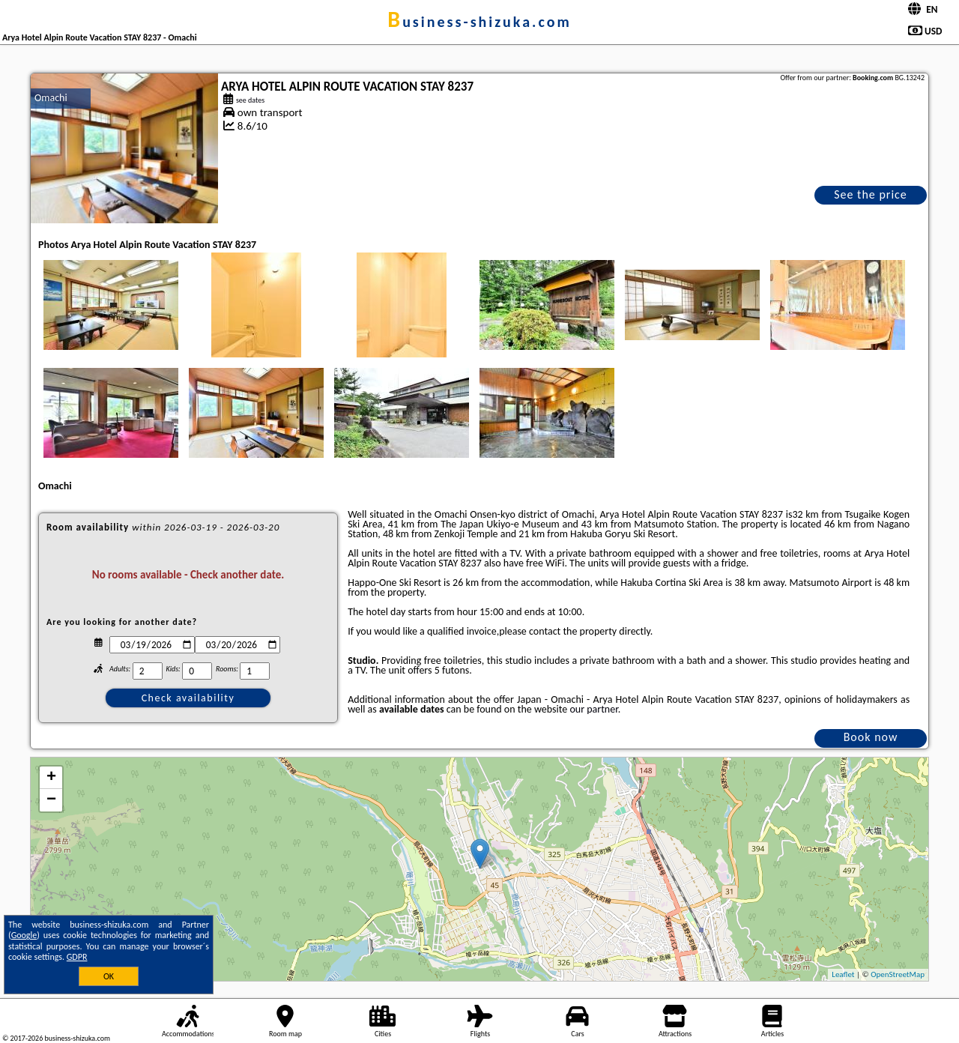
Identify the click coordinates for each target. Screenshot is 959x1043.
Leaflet (843, 974)
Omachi (50, 97)
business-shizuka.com (479, 22)
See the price (870, 194)
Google (24, 935)
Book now (871, 737)
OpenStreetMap (898, 974)
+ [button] (51, 778)
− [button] (51, 800)
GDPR (77, 957)
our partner (593, 709)
